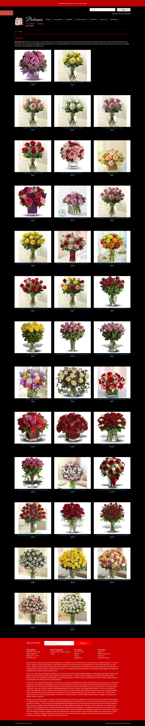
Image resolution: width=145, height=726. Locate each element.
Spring (48, 19)
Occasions (58, 19)
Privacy (76, 656)
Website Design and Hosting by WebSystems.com (118, 723)
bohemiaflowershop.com (61, 688)
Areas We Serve (79, 652)
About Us (103, 19)
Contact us (101, 656)
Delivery (76, 654)
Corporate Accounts (104, 658)
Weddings (114, 19)
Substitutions (78, 658)
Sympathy (93, 19)
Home (16, 31)
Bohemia (39, 22)
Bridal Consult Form (104, 654)
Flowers (69, 19)
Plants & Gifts (81, 19)
